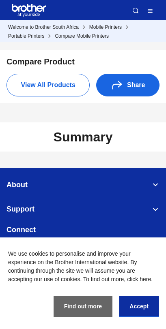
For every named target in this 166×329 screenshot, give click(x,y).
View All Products (48, 84)
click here (139, 279)
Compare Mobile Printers (82, 36)
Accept (139, 306)
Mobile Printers (105, 27)
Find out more (83, 306)
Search (136, 10)
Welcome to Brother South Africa (43, 27)
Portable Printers (26, 36)
